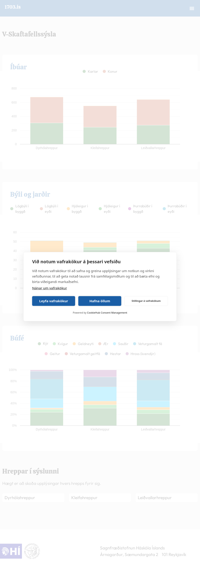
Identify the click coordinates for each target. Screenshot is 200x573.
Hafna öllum (99, 301)
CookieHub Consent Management (107, 312)
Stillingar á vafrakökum (146, 300)
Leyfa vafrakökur (53, 301)
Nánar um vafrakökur (49, 288)
